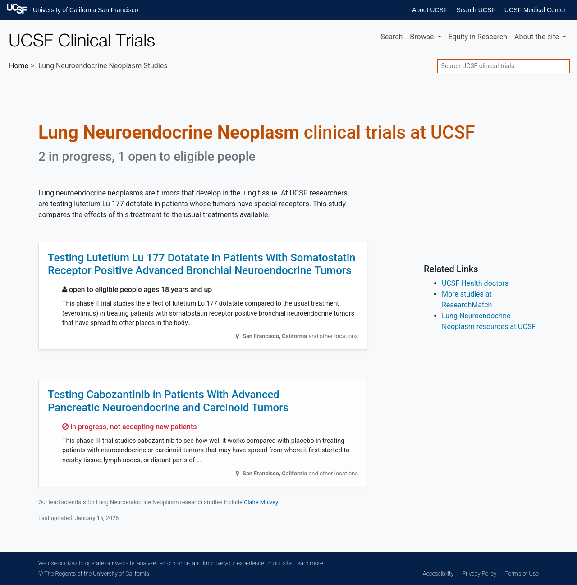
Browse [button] (422, 36)
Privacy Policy (479, 573)
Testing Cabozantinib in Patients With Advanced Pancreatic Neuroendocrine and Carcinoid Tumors (168, 401)
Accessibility (438, 573)
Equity (478, 36)
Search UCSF (475, 10)
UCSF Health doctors (475, 283)
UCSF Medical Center (535, 10)
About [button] (537, 36)
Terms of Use (522, 573)
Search (391, 36)
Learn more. (309, 563)
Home (18, 65)
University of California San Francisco (85, 10)
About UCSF (430, 10)
